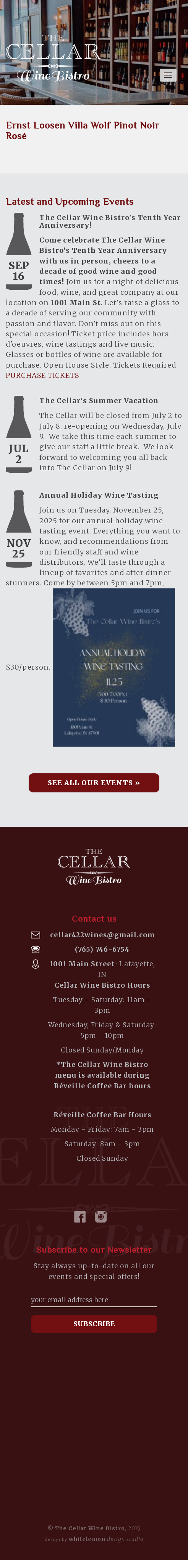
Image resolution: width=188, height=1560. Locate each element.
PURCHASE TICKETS (42, 375)
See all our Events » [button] (94, 782)
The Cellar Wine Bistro (53, 58)
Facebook (80, 1217)
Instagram (101, 1217)
